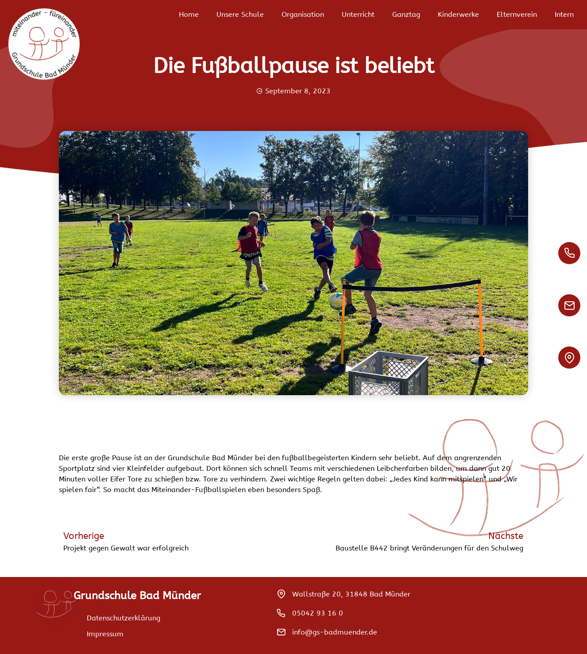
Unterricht (358, 14)
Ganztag (406, 14)
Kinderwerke (458, 14)
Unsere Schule (240, 14)
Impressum (105, 634)
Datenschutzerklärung (123, 618)
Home (189, 14)
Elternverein (517, 14)
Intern (564, 14)
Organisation (303, 14)
